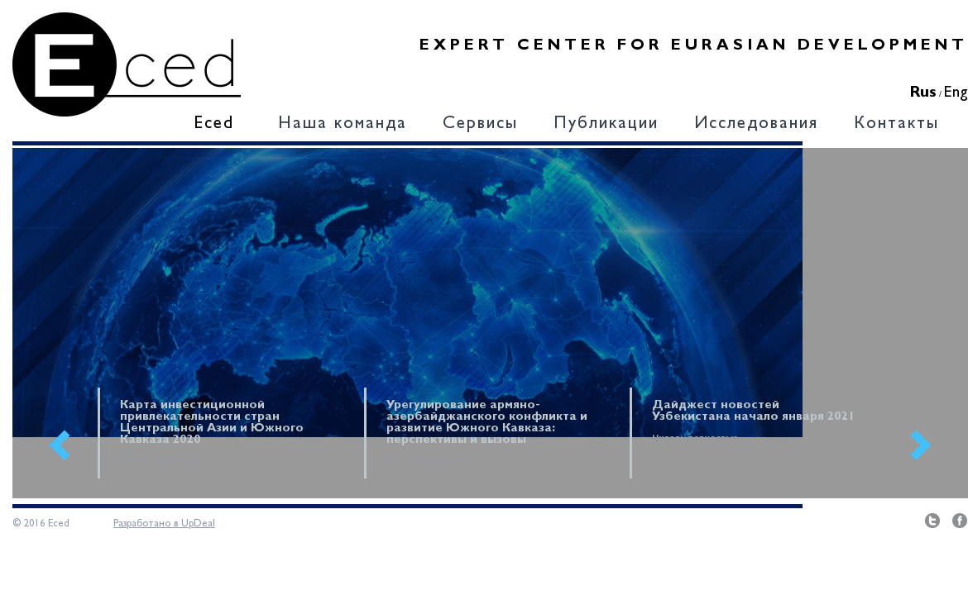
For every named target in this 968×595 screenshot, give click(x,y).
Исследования (756, 124)
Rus (923, 93)
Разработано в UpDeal (164, 524)
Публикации (606, 124)
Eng (956, 93)
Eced (214, 124)
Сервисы (480, 124)
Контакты (896, 124)
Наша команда (342, 124)
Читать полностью (163, 461)
